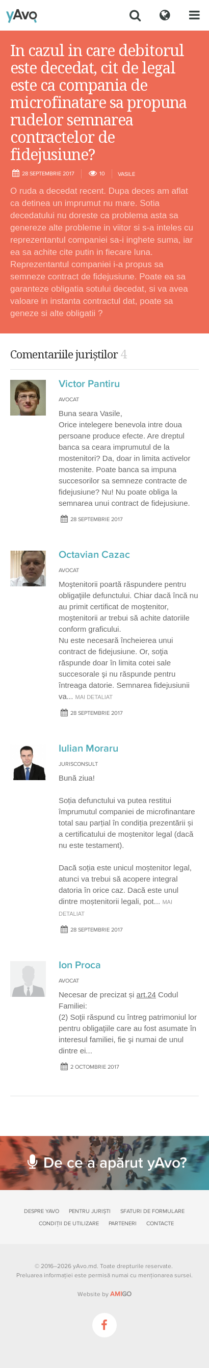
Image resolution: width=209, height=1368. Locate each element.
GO (121, 1294)
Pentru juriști (90, 1211)
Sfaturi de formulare (152, 1211)
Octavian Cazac (94, 555)
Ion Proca (80, 965)
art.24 (146, 994)
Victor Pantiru (89, 384)
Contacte (160, 1223)
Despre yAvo (41, 1211)
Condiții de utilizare (69, 1223)
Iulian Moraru (88, 748)
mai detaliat (94, 697)
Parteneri (123, 1223)
